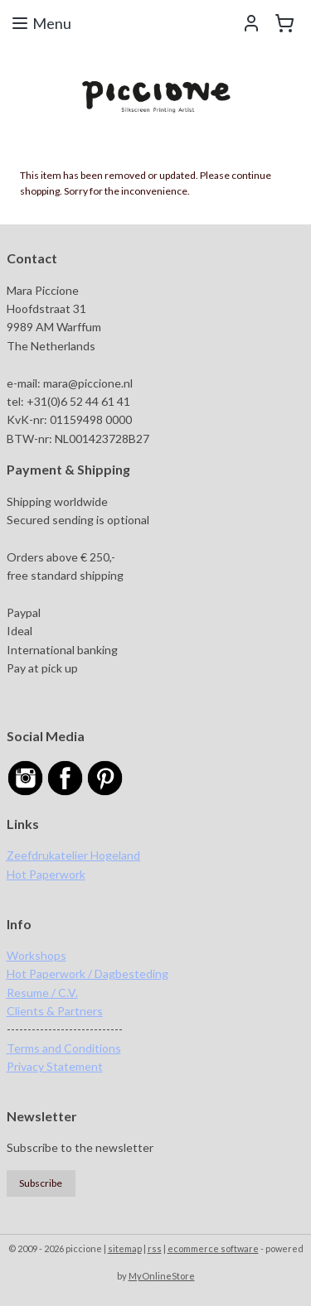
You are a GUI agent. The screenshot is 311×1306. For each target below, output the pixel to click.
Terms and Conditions (64, 1048)
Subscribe (40, 1183)
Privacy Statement (55, 1066)
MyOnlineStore (162, 1275)
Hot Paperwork (46, 874)
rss (155, 1248)
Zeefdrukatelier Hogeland (73, 855)
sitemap (125, 1248)
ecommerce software (213, 1248)
